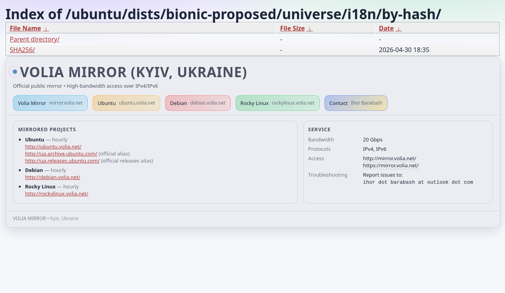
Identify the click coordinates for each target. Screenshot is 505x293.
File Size (292, 28)
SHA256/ (22, 49)
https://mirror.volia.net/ (391, 165)
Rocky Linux (278, 103)
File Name (25, 28)
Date (386, 28)
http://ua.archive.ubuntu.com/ (61, 153)
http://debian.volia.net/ (52, 177)
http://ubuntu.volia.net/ (53, 146)
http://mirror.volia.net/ (389, 158)
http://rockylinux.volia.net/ (56, 193)
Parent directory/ (35, 39)
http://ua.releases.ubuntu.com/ (62, 160)
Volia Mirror (50, 103)
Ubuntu (126, 103)
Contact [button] (355, 103)
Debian (198, 103)
